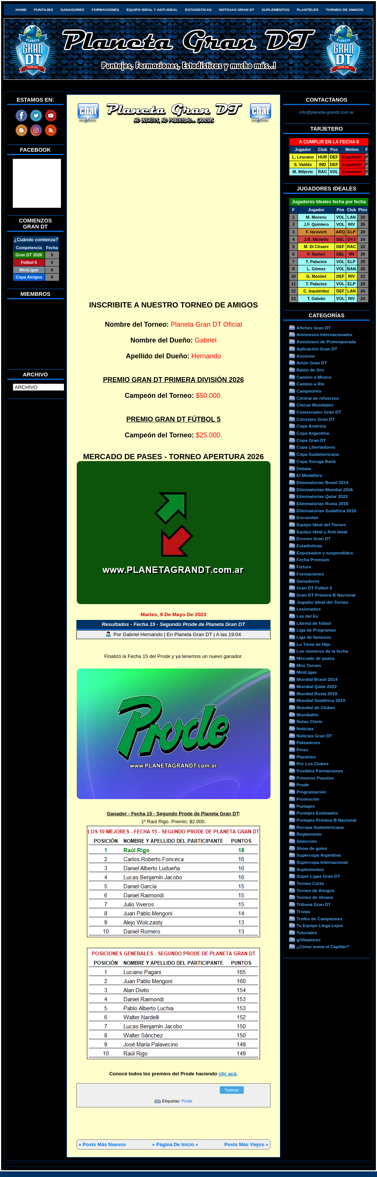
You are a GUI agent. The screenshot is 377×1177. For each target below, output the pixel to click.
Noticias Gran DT (236, 10)
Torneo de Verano (314, 897)
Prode (186, 1101)
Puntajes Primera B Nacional (326, 820)
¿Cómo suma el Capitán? (322, 946)
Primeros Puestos (315, 777)
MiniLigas (306, 672)
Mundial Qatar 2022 (316, 686)
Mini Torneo (308, 665)
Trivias (303, 911)
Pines (302, 749)
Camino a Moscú (313, 377)
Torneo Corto (310, 883)
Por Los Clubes (312, 763)
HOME (20, 10)
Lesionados (308, 608)
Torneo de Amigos (344, 10)
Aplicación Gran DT (316, 348)
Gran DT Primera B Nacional (325, 594)
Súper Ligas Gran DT (318, 876)
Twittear (231, 1090)
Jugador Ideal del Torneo (322, 602)
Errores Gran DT (313, 538)
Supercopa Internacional (322, 862)
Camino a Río (310, 383)
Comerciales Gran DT (318, 412)
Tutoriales (306, 932)
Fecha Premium (312, 559)
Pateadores (308, 742)
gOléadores (308, 939)
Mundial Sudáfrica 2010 (320, 700)
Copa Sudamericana (317, 454)
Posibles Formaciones (319, 770)
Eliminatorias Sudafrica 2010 (326, 510)
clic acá (227, 1074)
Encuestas (307, 517)
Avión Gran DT (311, 362)
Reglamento (309, 833)
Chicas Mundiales (315, 404)
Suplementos (275, 10)
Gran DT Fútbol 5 (314, 587)
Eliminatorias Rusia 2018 (322, 503)
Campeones (308, 390)
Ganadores (72, 10)
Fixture (303, 566)
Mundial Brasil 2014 (316, 679)
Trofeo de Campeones (319, 918)
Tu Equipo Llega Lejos (319, 925)
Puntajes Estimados (317, 812)
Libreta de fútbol (313, 623)
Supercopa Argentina (318, 855)
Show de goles (311, 848)
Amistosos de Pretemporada (326, 341)
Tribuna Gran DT (313, 904)
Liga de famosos (313, 637)
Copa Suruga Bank (316, 461)
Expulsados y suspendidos (324, 552)
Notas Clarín (309, 721)
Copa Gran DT (311, 440)
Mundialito (307, 714)
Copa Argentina (312, 433)
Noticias (304, 728)
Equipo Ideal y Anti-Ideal (152, 10)
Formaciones (105, 10)
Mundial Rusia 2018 (316, 693)
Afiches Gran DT (313, 327)
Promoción (307, 798)
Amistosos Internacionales (324, 334)
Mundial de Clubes (315, 707)
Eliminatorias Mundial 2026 (324, 489)
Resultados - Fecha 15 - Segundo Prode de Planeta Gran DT (173, 624)
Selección (306, 841)
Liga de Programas (316, 629)
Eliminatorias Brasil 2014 (322, 482)
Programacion (311, 791)
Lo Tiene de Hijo (313, 644)
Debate (303, 468)
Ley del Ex (307, 616)
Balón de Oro (310, 369)
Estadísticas (198, 10)
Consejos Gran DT (315, 419)
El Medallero (309, 475)
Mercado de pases (315, 658)
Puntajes (43, 10)
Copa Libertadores (315, 447)
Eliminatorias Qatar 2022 (322, 496)
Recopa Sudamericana (320, 827)
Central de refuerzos (317, 398)
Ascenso (305, 355)
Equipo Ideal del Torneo (321, 524)
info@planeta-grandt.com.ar (326, 112)
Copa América (311, 425)
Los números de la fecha (322, 651)
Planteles (308, 10)
